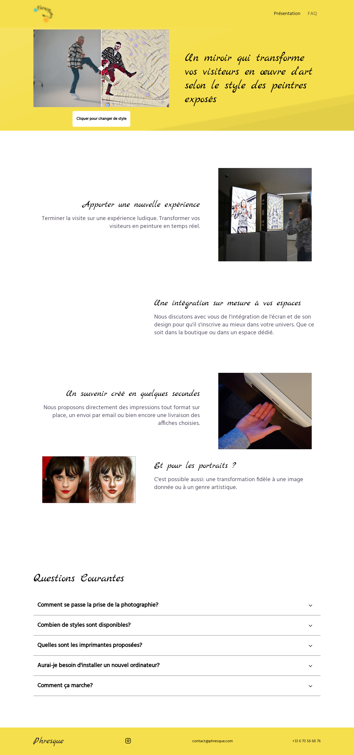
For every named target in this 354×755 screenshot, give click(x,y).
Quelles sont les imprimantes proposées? (89, 645)
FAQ (312, 14)
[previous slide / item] (45, 479)
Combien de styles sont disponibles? (84, 625)
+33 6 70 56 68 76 (306, 741)
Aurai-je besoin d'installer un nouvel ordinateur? (98, 665)
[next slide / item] (132, 479)
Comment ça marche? (65, 685)
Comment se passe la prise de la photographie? (97, 605)
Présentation (287, 14)
